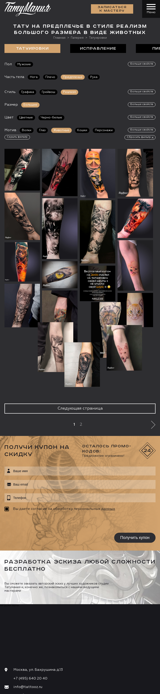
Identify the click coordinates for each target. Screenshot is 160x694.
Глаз (42, 130)
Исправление (98, 48)
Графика (27, 92)
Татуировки (32, 48)
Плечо (50, 77)
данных (108, 462)
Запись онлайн (19, 663)
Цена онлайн (52, 663)
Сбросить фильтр (139, 137)
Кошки (82, 130)
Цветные (26, 117)
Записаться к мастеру (112, 9)
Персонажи (104, 130)
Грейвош (48, 92)
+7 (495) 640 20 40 (30, 631)
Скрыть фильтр (17, 137)
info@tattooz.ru (27, 640)
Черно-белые (51, 117)
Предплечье (72, 77)
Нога (34, 77)
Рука (93, 77)
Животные (61, 130)
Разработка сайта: (44, 689)
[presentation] (32, 476)
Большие (30, 104)
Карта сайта (13, 689)
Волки (26, 130)
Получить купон (134, 491)
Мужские (24, 64)
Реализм (69, 92)
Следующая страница (80, 362)
